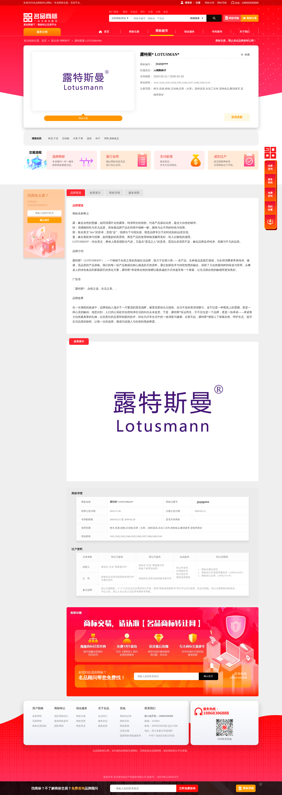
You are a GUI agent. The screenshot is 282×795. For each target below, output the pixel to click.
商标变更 (81, 721)
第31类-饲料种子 (60, 40)
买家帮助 (37, 721)
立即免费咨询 (187, 788)
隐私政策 (103, 726)
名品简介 (103, 716)
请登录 (188, 2)
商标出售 (250, 18)
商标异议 (81, 726)
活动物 (65, 138)
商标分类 (209, 2)
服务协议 (103, 721)
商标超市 (161, 30)
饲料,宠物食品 (111, 138)
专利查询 (217, 31)
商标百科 (124, 721)
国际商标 (59, 726)
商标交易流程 (39, 726)
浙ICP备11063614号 (167, 777)
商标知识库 (126, 716)
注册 (198, 2)
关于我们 (245, 31)
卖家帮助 (37, 716)
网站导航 (222, 2)
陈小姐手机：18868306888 (159, 716)
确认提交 (44, 220)
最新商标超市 (61, 721)
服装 (125, 11)
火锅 (158, 11)
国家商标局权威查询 (130, 735)
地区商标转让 (61, 716)
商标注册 (134, 31)
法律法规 (124, 730)
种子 (98, 138)
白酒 (150, 11)
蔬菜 (89, 138)
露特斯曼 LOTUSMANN (88, 40)
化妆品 (133, 11)
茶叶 (142, 11)
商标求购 (232, 18)
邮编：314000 (152, 721)
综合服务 (189, 31)
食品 (165, 11)
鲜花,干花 (53, 138)
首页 (106, 31)
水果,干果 (78, 138)
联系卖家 (236, 117)
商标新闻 (124, 726)
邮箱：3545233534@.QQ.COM (161, 726)
